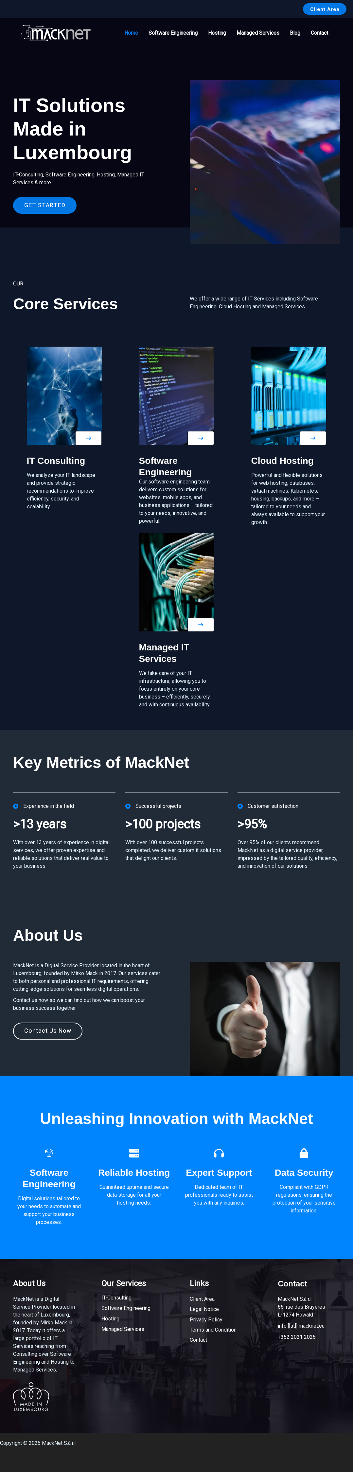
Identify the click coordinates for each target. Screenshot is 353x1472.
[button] (324, 9)
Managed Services (258, 33)
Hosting (217, 33)
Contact (319, 33)
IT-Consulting (116, 1298)
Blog (295, 33)
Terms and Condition (213, 1330)
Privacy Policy (206, 1320)
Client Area (202, 1299)
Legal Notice (204, 1309)
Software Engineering (173, 33)
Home (131, 33)
